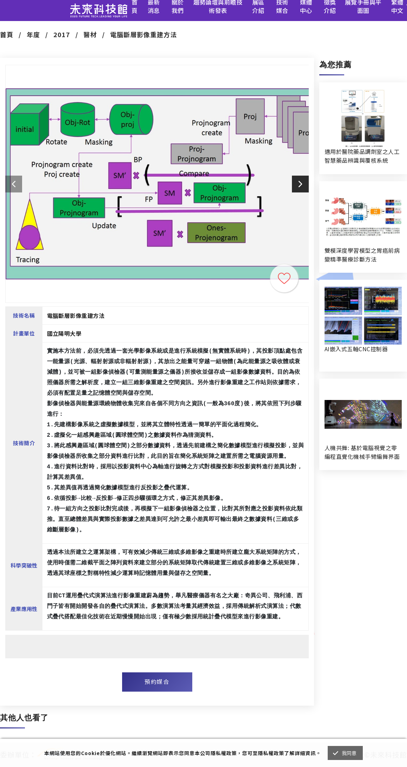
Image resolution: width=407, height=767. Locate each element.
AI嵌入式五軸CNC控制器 (356, 349)
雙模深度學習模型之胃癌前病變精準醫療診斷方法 (362, 254)
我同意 (349, 752)
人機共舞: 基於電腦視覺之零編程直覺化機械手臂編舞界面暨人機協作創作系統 (362, 452)
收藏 (284, 278)
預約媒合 (157, 681)
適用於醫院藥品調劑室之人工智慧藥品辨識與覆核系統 (362, 155)
